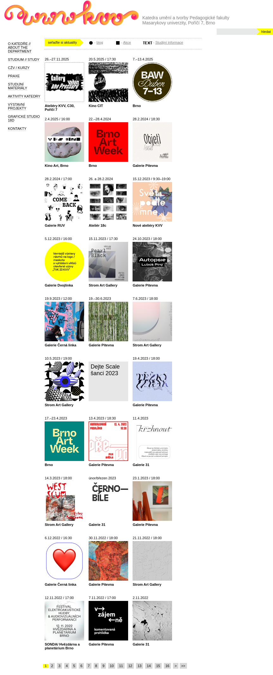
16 (167, 666)
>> (183, 666)
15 (158, 666)
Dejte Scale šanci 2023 (105, 369)
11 (121, 666)
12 (130, 666)
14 (149, 666)
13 (139, 666)
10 (112, 666)
